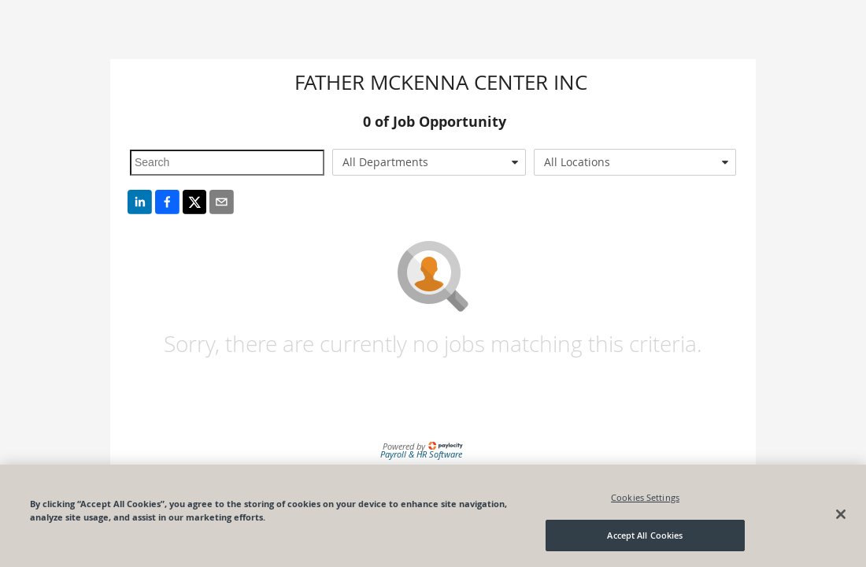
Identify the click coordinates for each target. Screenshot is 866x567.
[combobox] (429, 162)
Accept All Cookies (645, 535)
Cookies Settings (645, 497)
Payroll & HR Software (421, 454)
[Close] (840, 514)
